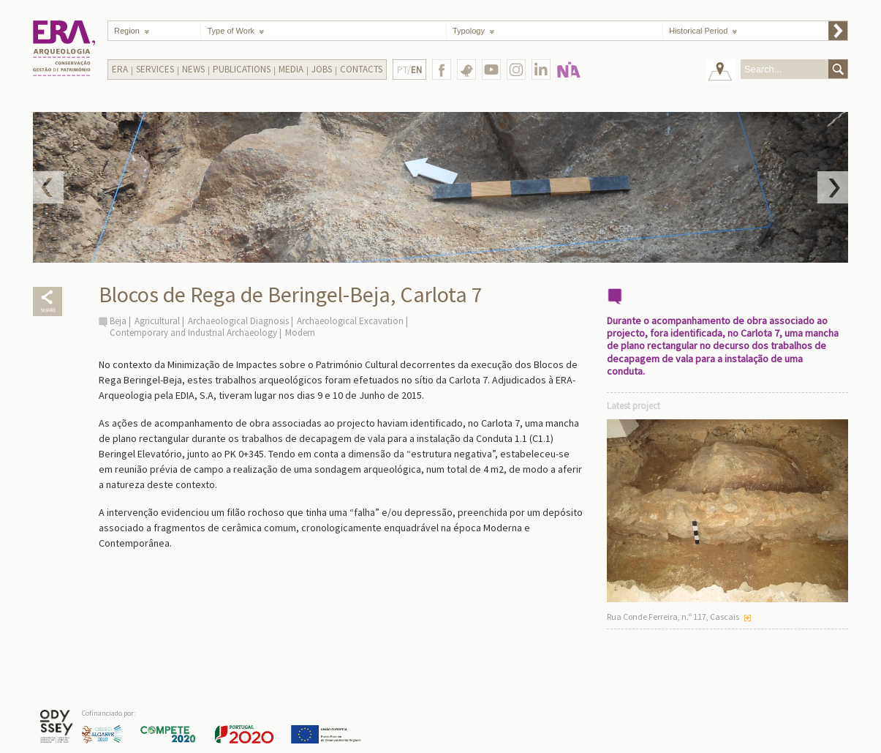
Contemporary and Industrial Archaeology (193, 332)
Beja (118, 321)
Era (120, 69)
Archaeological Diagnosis (238, 321)
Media (291, 69)
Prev (48, 187)
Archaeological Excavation (350, 321)
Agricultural (157, 321)
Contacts (361, 69)
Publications (242, 69)
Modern (300, 332)
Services (155, 69)
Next (832, 187)
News (193, 69)
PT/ (409, 70)
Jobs (321, 69)
